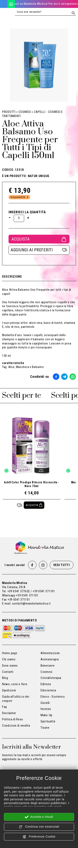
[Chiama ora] (4, 4)
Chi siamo (8, 659)
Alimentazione (50, 653)
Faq (4, 707)
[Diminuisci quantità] (10, 217)
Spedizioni (9, 690)
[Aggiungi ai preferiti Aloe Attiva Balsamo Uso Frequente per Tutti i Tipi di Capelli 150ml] (39, 250)
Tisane (45, 728)
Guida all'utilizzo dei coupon (15, 699)
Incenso (46, 709)
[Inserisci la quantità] (19, 218)
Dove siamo (10, 665)
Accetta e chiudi (39, 817)
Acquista (39, 239)
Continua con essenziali (39, 827)
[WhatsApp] (11, 4)
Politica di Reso (12, 719)
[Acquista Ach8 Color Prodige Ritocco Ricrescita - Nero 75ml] (34, 505)
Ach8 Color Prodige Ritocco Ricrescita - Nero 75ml (31, 484)
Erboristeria (48, 690)
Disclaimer (9, 713)
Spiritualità (48, 721)
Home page (9, 653)
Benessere (47, 665)
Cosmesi (25, 112)
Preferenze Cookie (38, 837)
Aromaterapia (50, 659)
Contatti (8, 672)
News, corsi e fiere (14, 684)
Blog (5, 678)
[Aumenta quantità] (28, 217)
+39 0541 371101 (27, 595)
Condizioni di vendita (16, 725)
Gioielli (45, 703)
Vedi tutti (61, 565)
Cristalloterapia (51, 678)
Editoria (46, 684)
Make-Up (46, 715)
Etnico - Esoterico (53, 696)
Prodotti (9, 112)
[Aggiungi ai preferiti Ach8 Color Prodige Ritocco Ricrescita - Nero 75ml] (19, 505)
